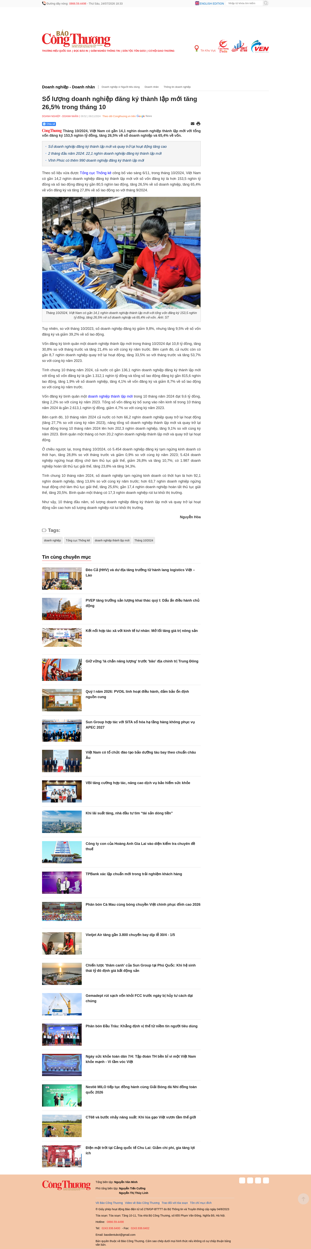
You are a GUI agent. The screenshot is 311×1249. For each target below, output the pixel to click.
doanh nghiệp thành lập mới (110, 396)
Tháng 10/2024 (143, 540)
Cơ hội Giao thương (161, 51)
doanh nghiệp (52, 540)
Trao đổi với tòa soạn (175, 1202)
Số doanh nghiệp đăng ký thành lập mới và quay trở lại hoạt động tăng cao (107, 147)
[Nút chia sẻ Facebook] (73, 124)
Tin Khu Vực (205, 48)
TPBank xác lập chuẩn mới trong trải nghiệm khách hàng (134, 874)
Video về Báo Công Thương (142, 1202)
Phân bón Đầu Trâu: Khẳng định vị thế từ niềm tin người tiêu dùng (142, 1026)
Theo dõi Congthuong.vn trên (119, 116)
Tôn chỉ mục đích (201, 1202)
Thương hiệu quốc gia (56, 51)
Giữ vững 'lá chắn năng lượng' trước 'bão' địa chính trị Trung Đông (142, 661)
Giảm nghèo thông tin (105, 51)
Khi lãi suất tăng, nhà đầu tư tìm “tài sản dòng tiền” (129, 813)
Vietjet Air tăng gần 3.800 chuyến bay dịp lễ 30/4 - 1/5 (130, 935)
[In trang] (198, 124)
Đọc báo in (81, 51)
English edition (212, 3)
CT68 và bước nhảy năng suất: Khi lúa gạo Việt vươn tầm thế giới (141, 1117)
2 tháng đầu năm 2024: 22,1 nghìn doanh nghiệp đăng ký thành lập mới (104, 154)
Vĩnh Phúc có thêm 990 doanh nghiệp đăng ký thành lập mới (96, 160)
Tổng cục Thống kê (96, 173)
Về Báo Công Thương (109, 1202)
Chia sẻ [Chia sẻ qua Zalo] (49, 124)
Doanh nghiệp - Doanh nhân (68, 87)
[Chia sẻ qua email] (192, 124)
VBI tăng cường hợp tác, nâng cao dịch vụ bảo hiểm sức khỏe (138, 783)
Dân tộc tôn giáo (134, 51)
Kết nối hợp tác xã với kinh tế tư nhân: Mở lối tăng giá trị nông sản (142, 631)
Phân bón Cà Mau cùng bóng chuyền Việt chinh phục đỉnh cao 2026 (143, 904)
